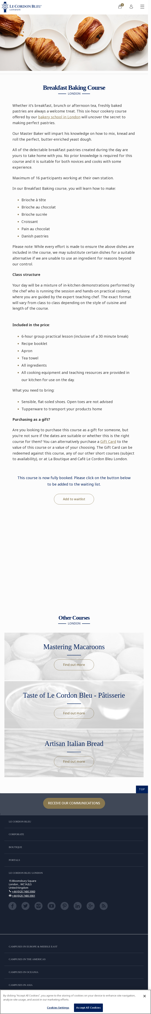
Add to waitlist (74, 499)
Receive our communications (74, 803)
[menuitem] (120, 7)
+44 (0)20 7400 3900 (23, 891)
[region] (75, 1002)
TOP (142, 789)
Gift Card (108, 441)
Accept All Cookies (88, 1007)
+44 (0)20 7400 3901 (23, 895)
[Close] (144, 996)
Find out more (74, 664)
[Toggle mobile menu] (142, 7)
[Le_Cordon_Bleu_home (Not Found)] (22, 7)
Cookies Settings (58, 1007)
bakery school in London (59, 117)
